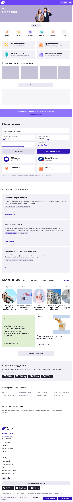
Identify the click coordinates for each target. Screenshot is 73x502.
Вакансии (5, 448)
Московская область (26, 396)
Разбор (6, 321)
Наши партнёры (7, 458)
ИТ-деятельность (8, 452)
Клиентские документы (9, 474)
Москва (4, 396)
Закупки (4, 470)
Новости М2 (6, 464)
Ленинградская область (62, 396)
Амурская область (25, 402)
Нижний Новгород (8, 399)
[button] (22, 498)
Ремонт (43, 283)
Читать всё (66, 284)
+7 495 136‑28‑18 (8, 436)
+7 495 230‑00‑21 (8, 439)
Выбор (25, 283)
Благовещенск (7, 402)
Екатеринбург (41, 399)
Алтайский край (59, 399)
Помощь (5, 455)
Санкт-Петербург (42, 396)
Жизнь (51, 283)
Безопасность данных (9, 477)
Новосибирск (23, 399)
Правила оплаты (7, 467)
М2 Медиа (5, 461)
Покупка (34, 283)
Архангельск (41, 402)
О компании (6, 445)
